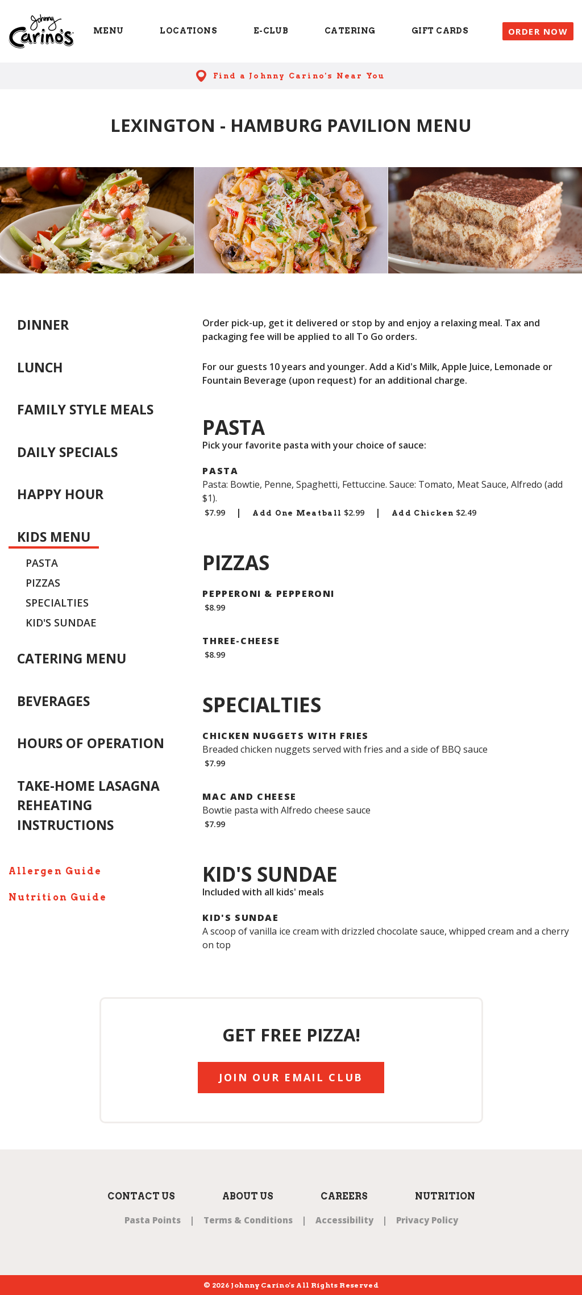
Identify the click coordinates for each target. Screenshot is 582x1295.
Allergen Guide (55, 871)
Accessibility (344, 1220)
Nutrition (445, 1196)
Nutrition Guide (58, 897)
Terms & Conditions (248, 1220)
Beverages (53, 701)
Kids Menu (53, 537)
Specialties (57, 602)
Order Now (538, 31)
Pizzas (43, 583)
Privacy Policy (427, 1220)
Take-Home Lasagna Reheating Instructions (88, 805)
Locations (188, 30)
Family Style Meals (85, 409)
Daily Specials (67, 452)
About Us (247, 1196)
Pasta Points (152, 1220)
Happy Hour (60, 494)
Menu (108, 30)
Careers (344, 1196)
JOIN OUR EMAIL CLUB (291, 1077)
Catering (350, 30)
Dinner (43, 325)
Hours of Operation (90, 743)
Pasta (42, 563)
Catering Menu (71, 658)
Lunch (40, 367)
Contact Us (141, 1196)
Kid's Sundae (61, 622)
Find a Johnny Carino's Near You (299, 76)
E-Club (271, 30)
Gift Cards (439, 30)
